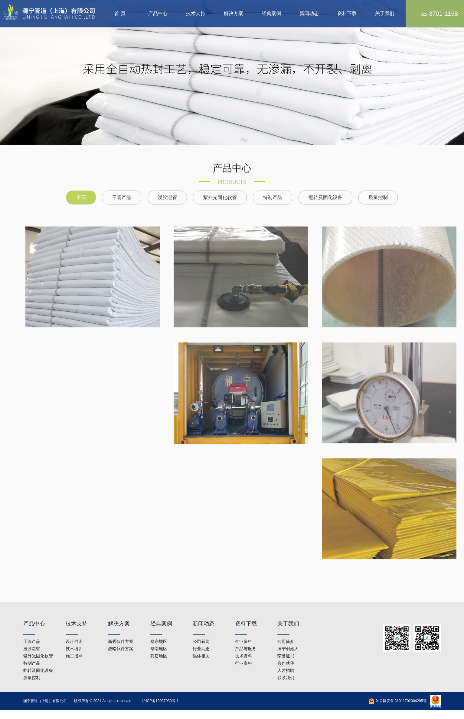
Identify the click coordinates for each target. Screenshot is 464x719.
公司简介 (285, 630)
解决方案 (233, 13)
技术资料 (243, 644)
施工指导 (74, 644)
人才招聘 (285, 659)
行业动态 (201, 637)
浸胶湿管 (167, 189)
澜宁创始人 (288, 637)
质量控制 (378, 189)
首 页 (119, 13)
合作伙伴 (285, 652)
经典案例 (271, 13)
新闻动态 (309, 13)
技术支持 (195, 13)
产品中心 (158, 13)
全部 (81, 189)
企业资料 (243, 630)
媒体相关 (201, 644)
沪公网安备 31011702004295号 (397, 701)
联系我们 (285, 666)
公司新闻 (201, 630)
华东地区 (158, 630)
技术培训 (74, 637)
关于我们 (384, 13)
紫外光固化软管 (220, 189)
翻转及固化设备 (325, 189)
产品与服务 (245, 637)
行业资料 (243, 652)
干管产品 (121, 189)
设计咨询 (74, 630)
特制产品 (272, 189)
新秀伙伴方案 (120, 630)
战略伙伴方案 (120, 637)
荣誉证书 (285, 644)
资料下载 (347, 13)
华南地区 (158, 637)
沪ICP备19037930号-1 (160, 701)
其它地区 (158, 644)
